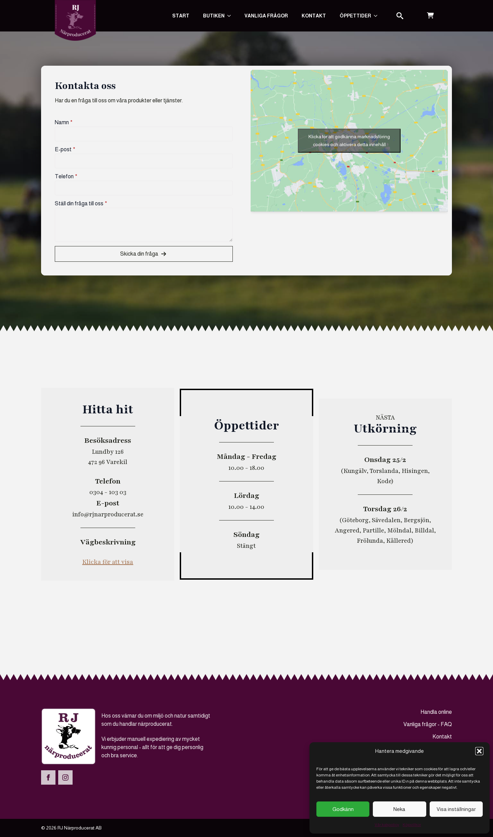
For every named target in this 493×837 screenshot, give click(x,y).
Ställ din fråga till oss (81, 203)
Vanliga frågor (266, 15)
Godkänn (343, 809)
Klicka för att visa (107, 562)
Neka (399, 809)
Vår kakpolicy (387, 824)
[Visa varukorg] (430, 16)
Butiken (214, 15)
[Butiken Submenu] (231, 16)
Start (180, 15)
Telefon (66, 176)
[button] (479, 751)
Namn (64, 122)
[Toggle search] (400, 16)
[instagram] (65, 777)
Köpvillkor (412, 824)
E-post (65, 149)
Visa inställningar (456, 809)
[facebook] (48, 777)
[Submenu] (377, 16)
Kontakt (314, 15)
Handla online (436, 712)
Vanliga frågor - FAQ (427, 724)
